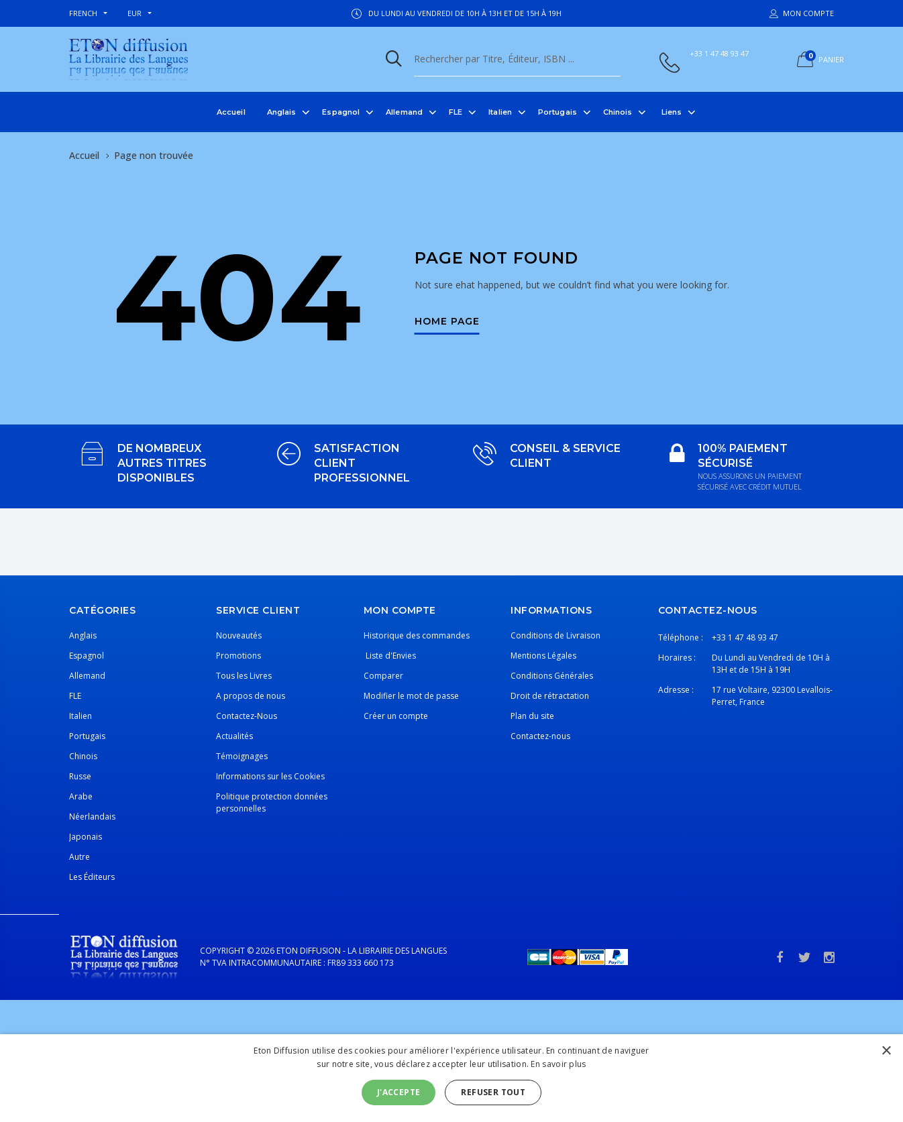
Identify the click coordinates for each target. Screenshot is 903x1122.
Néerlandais (92, 816)
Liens (671, 112)
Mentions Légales (543, 655)
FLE (455, 112)
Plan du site (532, 716)
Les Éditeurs (92, 877)
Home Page (447, 322)
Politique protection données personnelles (271, 802)
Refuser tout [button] (493, 1092)
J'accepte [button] (399, 1092)
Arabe (81, 796)
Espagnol (341, 112)
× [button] (886, 1051)
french (83, 13)
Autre (79, 856)
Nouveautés (239, 635)
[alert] (451, 1078)
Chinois (618, 112)
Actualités (234, 736)
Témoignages (242, 756)
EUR (134, 13)
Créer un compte (396, 716)
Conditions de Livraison (555, 635)
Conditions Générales (552, 675)
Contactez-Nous (246, 716)
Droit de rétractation (550, 696)
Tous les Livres (244, 675)
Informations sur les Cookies (270, 776)
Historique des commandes (417, 635)
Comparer (383, 675)
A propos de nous (250, 696)
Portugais (557, 112)
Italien (500, 112)
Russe (80, 776)
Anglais (282, 112)
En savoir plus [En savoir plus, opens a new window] (558, 1064)
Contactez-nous (540, 736)
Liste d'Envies (390, 655)
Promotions (238, 655)
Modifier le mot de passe (411, 696)
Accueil (231, 112)
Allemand (404, 112)
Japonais (85, 836)
